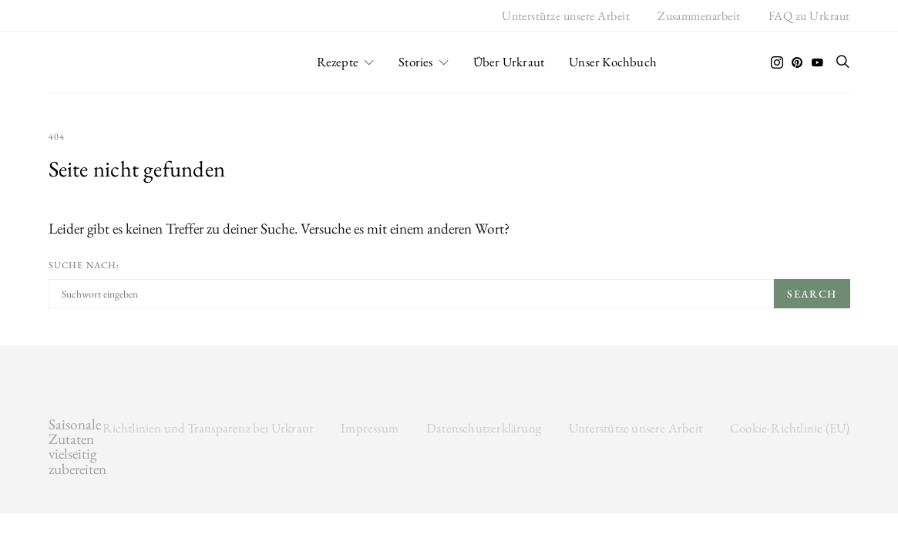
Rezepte (337, 61)
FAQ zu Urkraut (809, 16)
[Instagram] (777, 62)
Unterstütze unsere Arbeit (566, 16)
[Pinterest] (797, 62)
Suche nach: (84, 265)
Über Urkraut (508, 61)
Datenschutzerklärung (483, 427)
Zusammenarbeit (699, 16)
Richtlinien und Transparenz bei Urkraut (208, 427)
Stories (415, 61)
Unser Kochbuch (613, 61)
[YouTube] (817, 62)
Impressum (370, 427)
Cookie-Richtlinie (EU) (789, 427)
